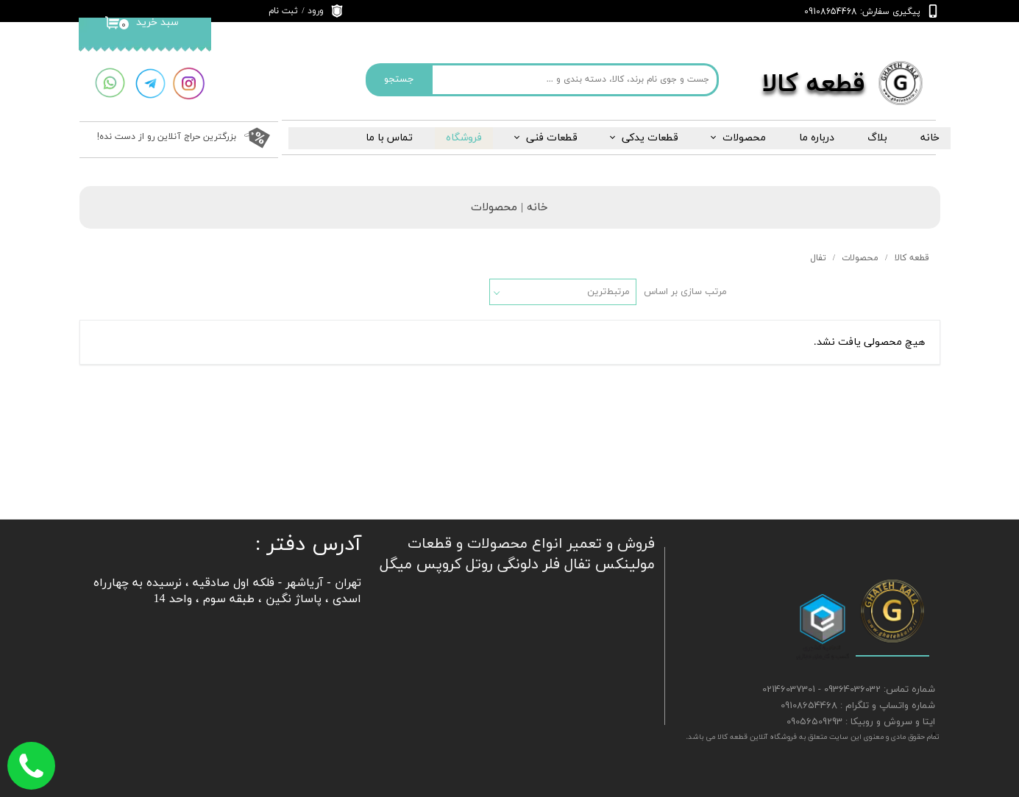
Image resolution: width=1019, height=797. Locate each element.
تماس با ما (389, 138)
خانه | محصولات (509, 207)
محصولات (744, 138)
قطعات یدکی (650, 138)
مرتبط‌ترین (608, 292)
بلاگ (877, 138)
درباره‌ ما (816, 138)
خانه (930, 138)
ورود (316, 11)
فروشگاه (464, 138)
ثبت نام (283, 11)
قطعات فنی (552, 138)
